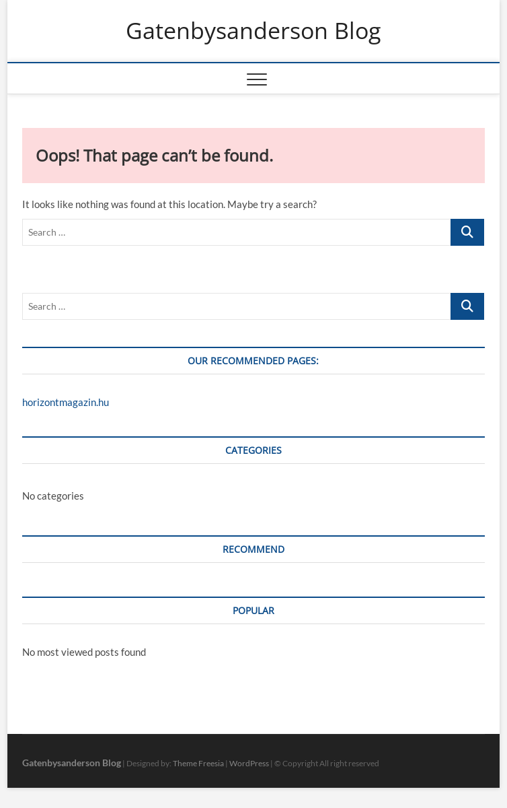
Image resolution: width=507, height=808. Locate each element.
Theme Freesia (198, 763)
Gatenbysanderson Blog (253, 31)
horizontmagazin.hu (65, 402)
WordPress (249, 763)
